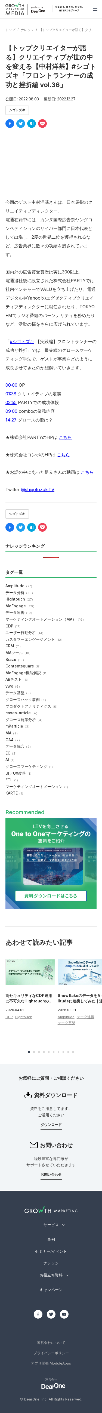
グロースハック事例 (26, 699)
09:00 (11, 411)
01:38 (10, 393)
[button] (29, 1052)
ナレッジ (27, 30)
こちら (65, 437)
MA (12, 733)
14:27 (11, 420)
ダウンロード (51, 1124)
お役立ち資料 (51, 1275)
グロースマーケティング (29, 766)
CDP (13, 626)
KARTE (15, 793)
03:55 (11, 402)
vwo (13, 686)
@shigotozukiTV (37, 489)
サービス (51, 1224)
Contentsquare (23, 666)
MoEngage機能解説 (27, 672)
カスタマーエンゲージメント (34, 639)
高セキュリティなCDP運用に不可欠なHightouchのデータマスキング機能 (28, 1000)
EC (11, 753)
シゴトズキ (17, 110)
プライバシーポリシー (51, 1353)
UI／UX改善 (19, 773)
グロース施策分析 (24, 719)
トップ (10, 30)
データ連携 (19, 612)
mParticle (18, 726)
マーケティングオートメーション (37, 786)
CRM (13, 646)
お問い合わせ (51, 1174)
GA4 (13, 739)
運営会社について (51, 1342)
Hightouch (20, 599)
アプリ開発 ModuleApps (51, 1363)
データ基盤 (18, 692)
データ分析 (20, 592)
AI (10, 759)
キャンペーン (51, 1289)
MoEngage (20, 606)
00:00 (11, 385)
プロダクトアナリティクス (32, 706)
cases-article (22, 712)
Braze (15, 659)
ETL (12, 779)
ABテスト (17, 679)
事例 (51, 1239)
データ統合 (18, 746)
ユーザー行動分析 (25, 632)
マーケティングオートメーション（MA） (45, 619)
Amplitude (19, 585)
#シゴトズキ (22, 341)
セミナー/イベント (51, 1251)
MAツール (18, 652)
